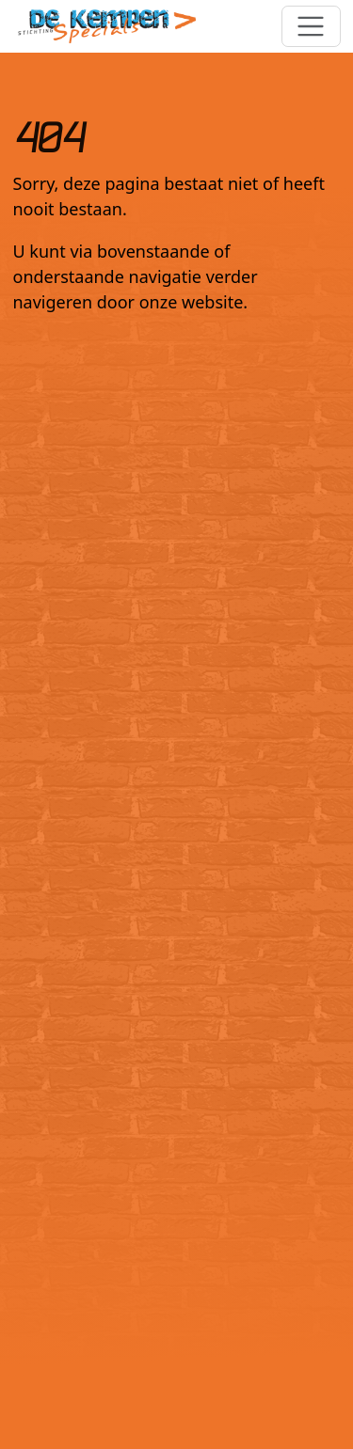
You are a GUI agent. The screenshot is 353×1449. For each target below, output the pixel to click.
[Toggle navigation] (311, 27)
